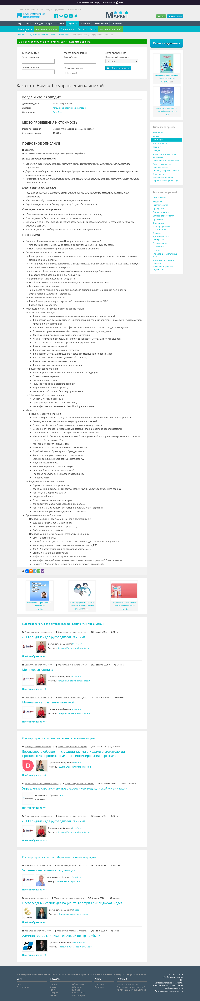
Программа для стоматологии (169, 991)
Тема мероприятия (31, 57)
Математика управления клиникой (48, 702)
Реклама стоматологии (127, 984)
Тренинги (157, 147)
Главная (20, 34)
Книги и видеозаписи (47, 29)
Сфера (76, 910)
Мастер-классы (160, 143)
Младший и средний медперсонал (163, 268)
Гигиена (157, 250)
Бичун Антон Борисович (69, 881)
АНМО (63, 795)
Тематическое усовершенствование (41, 783)
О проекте (99, 984)
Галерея (54, 992)
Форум (49, 23)
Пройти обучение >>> (34, 656)
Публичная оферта (174, 988)
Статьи (27, 23)
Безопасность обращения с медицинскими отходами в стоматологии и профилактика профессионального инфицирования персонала (75, 753)
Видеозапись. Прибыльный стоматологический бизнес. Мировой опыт (124, 604)
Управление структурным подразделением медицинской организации (75, 788)
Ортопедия (158, 219)
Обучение (73, 23)
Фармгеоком (79, 942)
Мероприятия (25, 29)
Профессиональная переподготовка (162, 165)
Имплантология (160, 205)
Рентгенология (160, 243)
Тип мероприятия (30, 67)
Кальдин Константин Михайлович (69, 108)
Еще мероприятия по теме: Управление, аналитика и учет (58, 738)
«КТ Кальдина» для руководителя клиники (53, 637)
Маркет (60, 23)
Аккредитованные (75, 68)
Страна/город (70, 57)
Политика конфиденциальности (168, 985)
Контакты (99, 987)
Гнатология (158, 246)
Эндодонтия (158, 223)
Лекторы (82, 29)
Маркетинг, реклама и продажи (70, 153)
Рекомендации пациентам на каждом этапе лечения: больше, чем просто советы (82, 604)
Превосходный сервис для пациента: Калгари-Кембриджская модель (73, 903)
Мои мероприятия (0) (110, 29)
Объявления (101, 23)
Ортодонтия (158, 208)
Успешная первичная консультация (48, 870)
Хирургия (157, 201)
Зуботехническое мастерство (161, 238)
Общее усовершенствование (167, 170)
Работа (86, 23)
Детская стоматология (163, 215)
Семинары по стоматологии (38, 632)
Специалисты (78, 992)
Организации (67, 29)
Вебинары (158, 132)
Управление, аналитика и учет (39, 153)
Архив (93, 29)
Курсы (156, 136)
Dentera (77, 762)
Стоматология (159, 197)
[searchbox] (24, 61)
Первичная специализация (166, 180)
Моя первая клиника (37, 669)
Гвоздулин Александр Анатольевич (75, 946)
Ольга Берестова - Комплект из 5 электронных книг (166, 76)
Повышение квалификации (166, 160)
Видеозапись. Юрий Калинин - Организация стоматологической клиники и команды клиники (39, 604)
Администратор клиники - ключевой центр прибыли (61, 935)
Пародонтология (161, 212)
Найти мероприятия (118, 68)
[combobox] (38, 61)
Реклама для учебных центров (131, 989)
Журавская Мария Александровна (75, 914)
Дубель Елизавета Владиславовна (75, 766)
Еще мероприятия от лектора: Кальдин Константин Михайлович (63, 623)
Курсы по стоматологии (36, 898)
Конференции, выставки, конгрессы (165, 155)
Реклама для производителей (131, 987)
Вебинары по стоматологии (38, 746)
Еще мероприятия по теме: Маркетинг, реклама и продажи (59, 857)
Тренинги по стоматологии (38, 865)
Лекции (156, 150)
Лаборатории (78, 995)
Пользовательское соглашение (169, 982)
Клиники (117, 23)
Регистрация (175, 16)
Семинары (29, 150)
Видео (39, 23)
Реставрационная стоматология (161, 228)
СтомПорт (57, 112)
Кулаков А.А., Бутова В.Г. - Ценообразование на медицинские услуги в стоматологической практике (167, 109)
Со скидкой (72, 73)
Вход (161, 16)
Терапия (157, 233)
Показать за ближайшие (117, 57)
